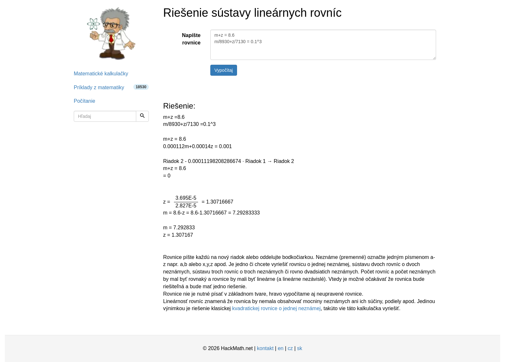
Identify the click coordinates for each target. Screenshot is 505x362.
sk (299, 348)
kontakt (265, 348)
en (280, 348)
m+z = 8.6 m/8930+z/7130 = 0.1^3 (323, 45)
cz (290, 348)
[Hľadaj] (142, 116)
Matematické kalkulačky (101, 73)
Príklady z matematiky (111, 87)
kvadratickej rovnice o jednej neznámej (276, 308)
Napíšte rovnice (191, 39)
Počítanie (84, 101)
